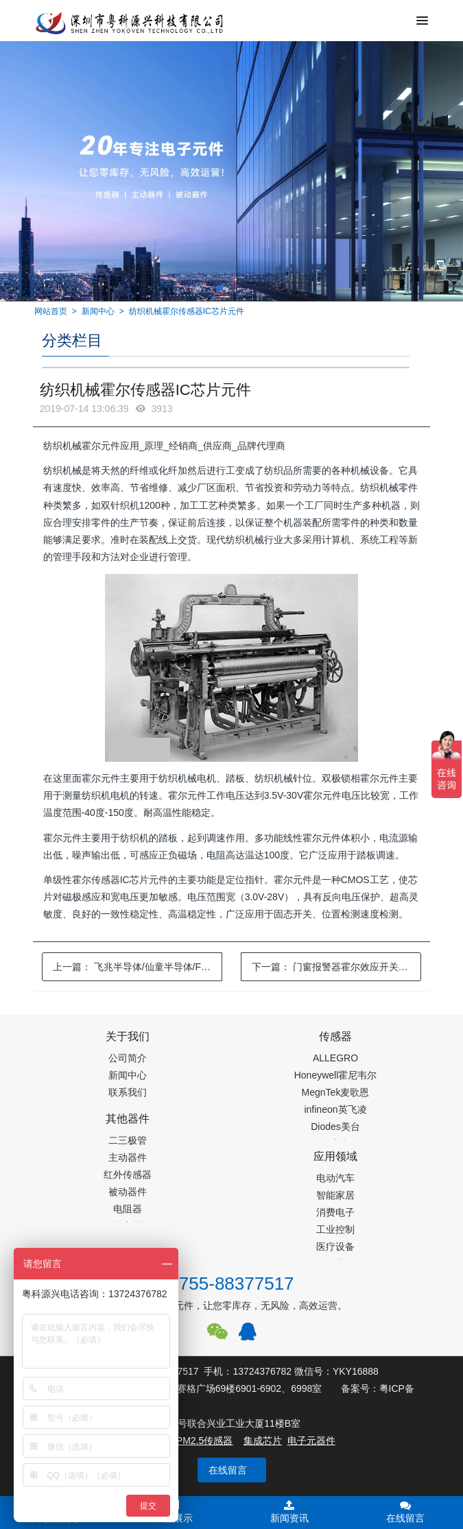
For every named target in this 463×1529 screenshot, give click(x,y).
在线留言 (228, 1470)
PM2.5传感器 (204, 1440)
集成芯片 (263, 1440)
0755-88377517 (231, 1283)
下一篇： (337, 966)
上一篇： (138, 966)
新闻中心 (98, 311)
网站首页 (50, 311)
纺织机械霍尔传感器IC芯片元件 (186, 311)
